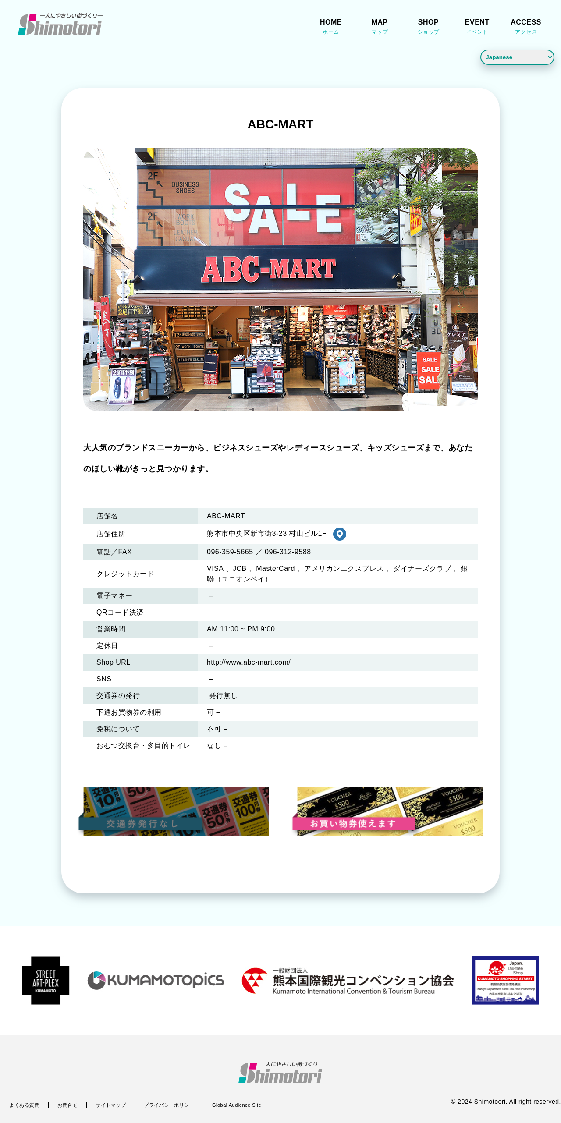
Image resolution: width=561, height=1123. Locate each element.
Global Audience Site (236, 1105)
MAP (379, 27)
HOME (330, 27)
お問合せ (67, 1105)
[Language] (517, 57)
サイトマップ (111, 1105)
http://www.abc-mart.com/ (249, 663)
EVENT (477, 27)
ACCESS (525, 27)
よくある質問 (24, 1105)
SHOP (428, 27)
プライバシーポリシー (169, 1105)
